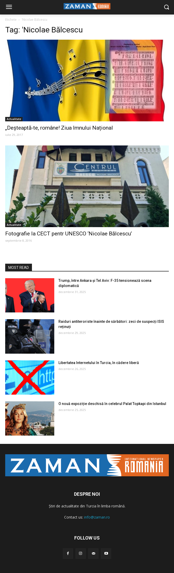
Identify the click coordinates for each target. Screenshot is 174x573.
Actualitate (14, 119)
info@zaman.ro (97, 517)
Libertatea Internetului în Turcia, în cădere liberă (98, 363)
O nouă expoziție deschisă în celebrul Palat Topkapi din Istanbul (112, 404)
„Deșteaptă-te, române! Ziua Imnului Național (59, 128)
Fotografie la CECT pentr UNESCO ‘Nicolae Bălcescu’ (68, 233)
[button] (166, 7)
